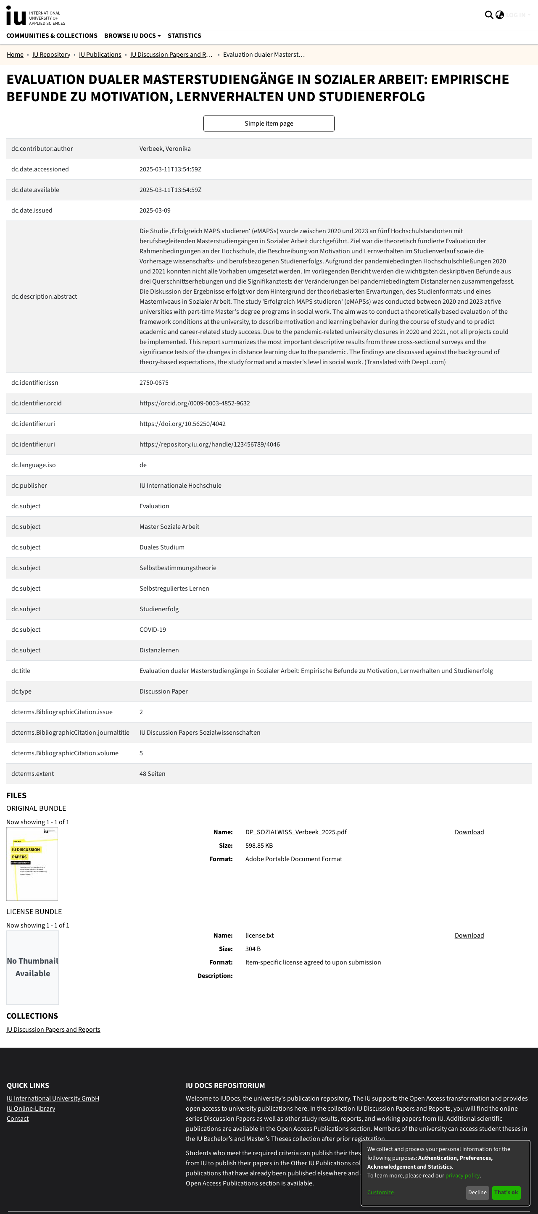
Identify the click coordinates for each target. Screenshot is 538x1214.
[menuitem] (500, 15)
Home (15, 54)
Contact (18, 1118)
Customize (380, 1192)
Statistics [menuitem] (184, 35)
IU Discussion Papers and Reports (172, 54)
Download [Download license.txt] (469, 935)
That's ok (506, 1192)
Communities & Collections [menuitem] (52, 35)
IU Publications (100, 54)
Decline (477, 1192)
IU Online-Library (31, 1108)
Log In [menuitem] (516, 15)
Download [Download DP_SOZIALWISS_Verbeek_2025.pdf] (469, 832)
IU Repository (51, 54)
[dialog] (445, 1173)
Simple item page (269, 123)
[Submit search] (489, 15)
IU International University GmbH (53, 1098)
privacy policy (463, 1176)
